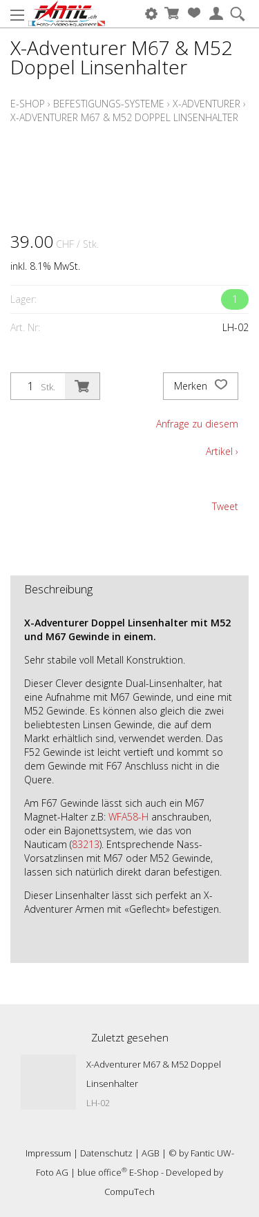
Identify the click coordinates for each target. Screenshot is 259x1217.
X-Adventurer (206, 103)
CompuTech (129, 1191)
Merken (200, 386)
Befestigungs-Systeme (108, 103)
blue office (102, 1172)
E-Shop (27, 103)
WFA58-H (128, 816)
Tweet (225, 506)
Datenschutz (106, 1153)
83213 (85, 844)
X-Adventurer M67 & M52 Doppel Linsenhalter (124, 117)
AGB (151, 1153)
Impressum (48, 1153)
